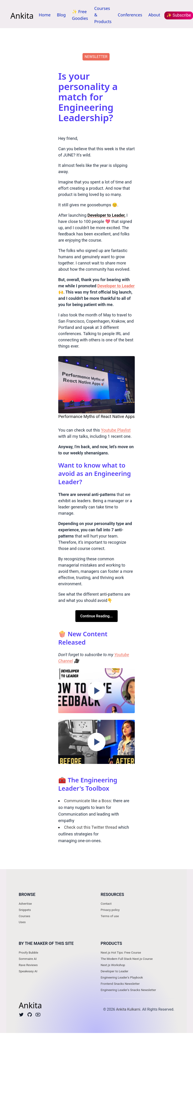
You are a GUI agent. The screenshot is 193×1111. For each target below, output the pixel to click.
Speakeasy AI (28, 971)
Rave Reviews (28, 965)
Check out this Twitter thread (90, 827)
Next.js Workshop (113, 965)
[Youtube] (38, 1015)
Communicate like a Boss (87, 800)
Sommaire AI (28, 959)
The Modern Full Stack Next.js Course (127, 959)
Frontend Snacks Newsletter (120, 983)
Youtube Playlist (116, 430)
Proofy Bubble (28, 952)
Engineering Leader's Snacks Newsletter (128, 990)
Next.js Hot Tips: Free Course (121, 952)
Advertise (25, 903)
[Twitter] (21, 1015)
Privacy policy (110, 910)
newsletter (96, 56)
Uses (22, 922)
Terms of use (110, 916)
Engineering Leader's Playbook (122, 977)
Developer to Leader (115, 971)
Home (45, 15)
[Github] (29, 1015)
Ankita (22, 15)
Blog (61, 15)
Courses (24, 916)
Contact (106, 903)
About (154, 15)
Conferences (130, 15)
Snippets (25, 910)
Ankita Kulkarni (128, 1009)
